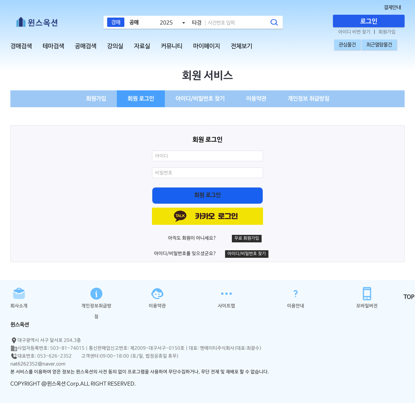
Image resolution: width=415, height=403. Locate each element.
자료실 (142, 46)
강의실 (115, 46)
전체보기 (241, 46)
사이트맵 (226, 297)
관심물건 (347, 45)
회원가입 (387, 32)
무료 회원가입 (246, 238)
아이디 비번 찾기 (354, 32)
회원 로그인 (141, 98)
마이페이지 (206, 46)
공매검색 (85, 46)
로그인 (368, 21)
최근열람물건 (379, 45)
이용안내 (295, 297)
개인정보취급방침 (96, 297)
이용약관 (256, 98)
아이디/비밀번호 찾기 (200, 98)
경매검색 (21, 46)
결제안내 (392, 7)
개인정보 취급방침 (308, 98)
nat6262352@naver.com (38, 364)
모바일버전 (367, 297)
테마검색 (53, 46)
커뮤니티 (171, 46)
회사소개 (19, 297)
